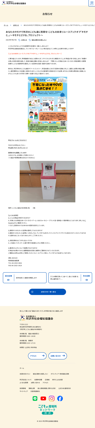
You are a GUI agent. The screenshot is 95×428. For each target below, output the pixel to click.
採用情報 (23, 388)
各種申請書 (38, 379)
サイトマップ (24, 391)
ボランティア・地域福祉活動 (60, 374)
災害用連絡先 (35, 391)
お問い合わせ (56, 356)
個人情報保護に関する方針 (47, 388)
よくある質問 (24, 382)
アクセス (33, 356)
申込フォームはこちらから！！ (17, 140)
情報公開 (32, 388)
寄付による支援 (57, 379)
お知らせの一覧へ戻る (48, 292)
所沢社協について (26, 379)
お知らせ (16, 25)
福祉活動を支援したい (39, 40)
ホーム (6, 25)
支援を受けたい (25, 374)
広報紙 (47, 379)
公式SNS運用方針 (64, 388)
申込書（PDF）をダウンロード (18, 148)
